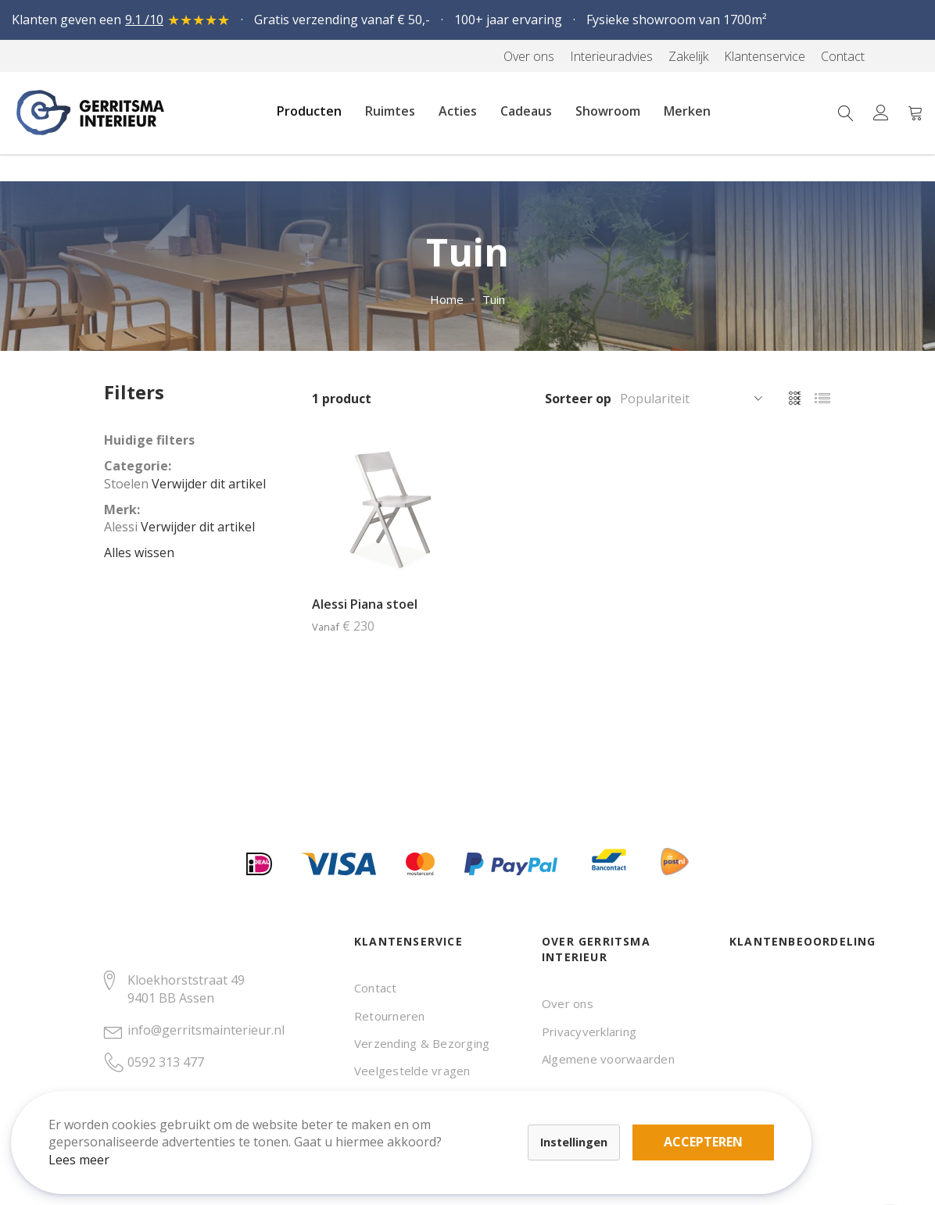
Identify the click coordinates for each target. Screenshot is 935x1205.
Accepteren (542, 1119)
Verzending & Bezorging (421, 1043)
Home (447, 299)
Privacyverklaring (589, 1031)
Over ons (567, 1003)
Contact (375, 988)
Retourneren (389, 1016)
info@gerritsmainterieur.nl (206, 1030)
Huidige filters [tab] (149, 440)
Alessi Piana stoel (364, 604)
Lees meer (93, 1145)
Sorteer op (578, 398)
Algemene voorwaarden (608, 1059)
